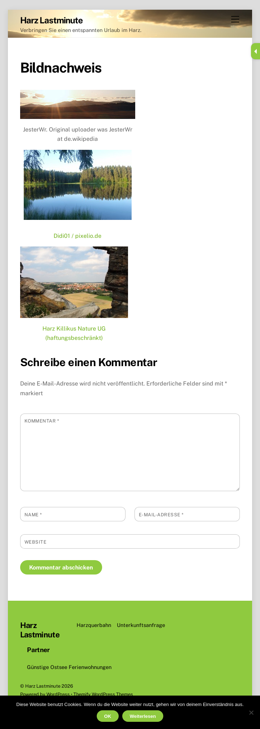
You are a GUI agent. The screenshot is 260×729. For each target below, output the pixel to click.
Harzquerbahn (94, 625)
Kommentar (41, 421)
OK (107, 716)
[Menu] (235, 20)
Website (35, 542)
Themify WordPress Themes (103, 694)
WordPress (58, 694)
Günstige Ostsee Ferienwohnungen (69, 667)
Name (33, 514)
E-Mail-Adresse (161, 514)
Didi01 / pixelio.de (77, 235)
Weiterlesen (143, 716)
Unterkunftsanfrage (141, 625)
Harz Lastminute (42, 686)
